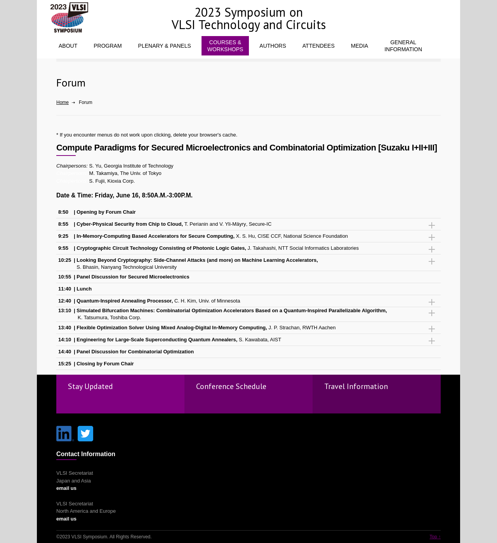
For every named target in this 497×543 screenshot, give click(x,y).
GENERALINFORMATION (403, 45)
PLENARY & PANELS (164, 46)
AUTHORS (272, 46)
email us (66, 488)
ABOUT (68, 46)
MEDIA (359, 46)
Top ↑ (435, 537)
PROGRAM (108, 46)
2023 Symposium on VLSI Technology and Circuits (249, 18)
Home (62, 102)
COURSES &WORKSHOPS (225, 45)
